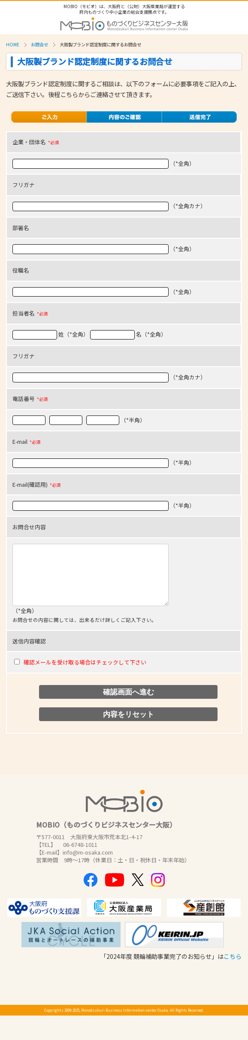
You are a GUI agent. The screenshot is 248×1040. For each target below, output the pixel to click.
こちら (233, 956)
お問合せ (39, 44)
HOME (12, 44)
